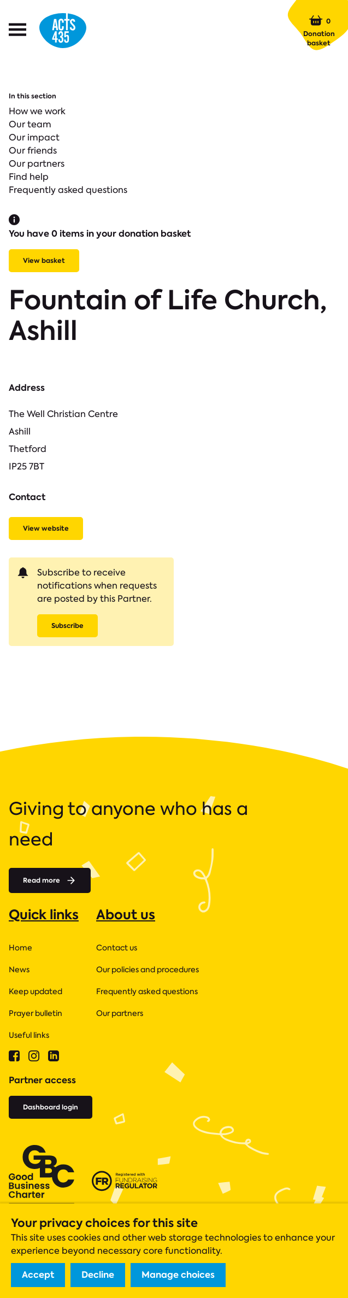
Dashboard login (50, 1107)
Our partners (36, 163)
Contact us (116, 948)
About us (125, 915)
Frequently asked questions (68, 190)
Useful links (29, 1035)
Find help (29, 177)
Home (20, 948)
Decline (97, 1274)
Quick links (44, 915)
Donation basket (319, 31)
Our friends (33, 150)
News (19, 969)
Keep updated (35, 991)
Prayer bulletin (35, 1013)
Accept (38, 1274)
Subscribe (67, 625)
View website (46, 528)
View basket (44, 260)
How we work (37, 111)
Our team (30, 124)
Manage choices (178, 1274)
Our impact (34, 137)
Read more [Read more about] (49, 880)
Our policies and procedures (147, 969)
